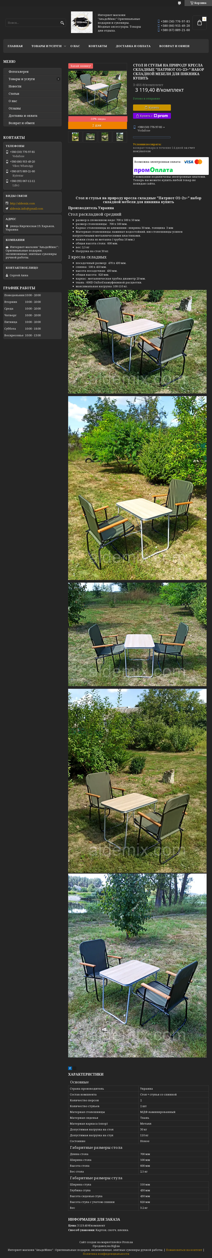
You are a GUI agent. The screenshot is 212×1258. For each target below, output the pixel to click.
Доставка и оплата (133, 46)
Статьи (14, 94)
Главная (15, 46)
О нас (75, 46)
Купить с (154, 116)
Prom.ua (127, 1242)
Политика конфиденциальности (106, 1254)
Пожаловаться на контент (184, 1250)
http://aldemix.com (22, 203)
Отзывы (15, 108)
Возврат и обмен (174, 46)
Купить (154, 107)
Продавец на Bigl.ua (106, 1246)
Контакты (97, 46)
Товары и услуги (46, 46)
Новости (15, 86)
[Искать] (62, 23)
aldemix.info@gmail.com (26, 208)
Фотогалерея (19, 72)
